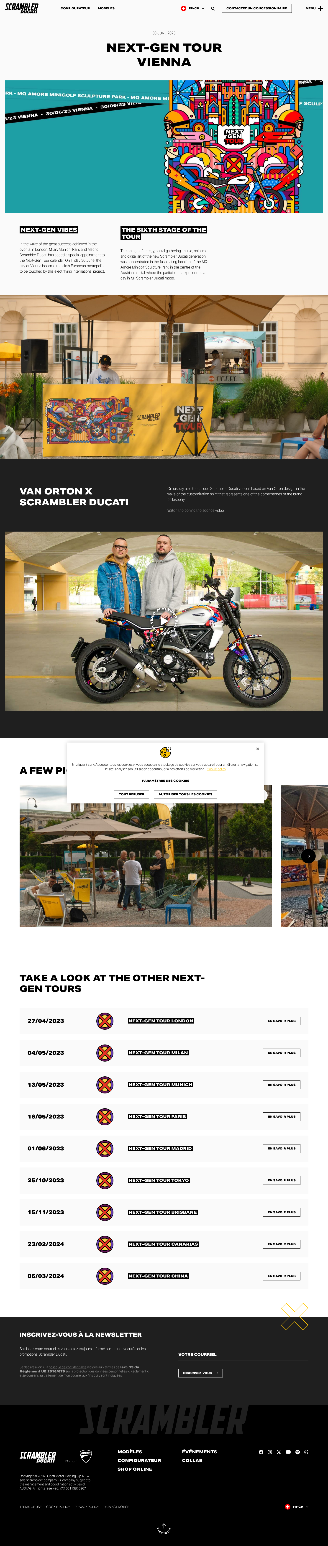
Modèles (106, 8)
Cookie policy (216, 769)
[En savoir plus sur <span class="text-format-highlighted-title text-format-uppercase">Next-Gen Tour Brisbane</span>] (163, 1212)
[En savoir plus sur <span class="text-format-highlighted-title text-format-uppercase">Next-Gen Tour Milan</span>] (158, 1052)
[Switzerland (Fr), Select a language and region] (192, 8)
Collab (192, 1461)
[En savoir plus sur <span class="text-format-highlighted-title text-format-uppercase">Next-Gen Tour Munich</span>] (160, 1084)
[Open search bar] (213, 8)
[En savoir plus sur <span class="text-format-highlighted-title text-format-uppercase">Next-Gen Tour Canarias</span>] (163, 1244)
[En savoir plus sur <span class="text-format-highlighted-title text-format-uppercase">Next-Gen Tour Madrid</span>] (160, 1148)
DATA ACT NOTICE (116, 1507)
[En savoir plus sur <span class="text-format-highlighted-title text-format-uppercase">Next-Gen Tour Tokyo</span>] (159, 1180)
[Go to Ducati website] (86, 1456)
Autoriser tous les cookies (185, 794)
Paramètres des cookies (165, 781)
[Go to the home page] (21, 8)
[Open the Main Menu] (314, 8)
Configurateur (75, 8)
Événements (199, 1452)
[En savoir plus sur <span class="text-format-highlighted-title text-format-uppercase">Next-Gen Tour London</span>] (161, 1021)
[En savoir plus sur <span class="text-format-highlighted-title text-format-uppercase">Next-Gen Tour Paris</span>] (157, 1116)
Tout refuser (131, 794)
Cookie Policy (58, 1507)
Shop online (135, 1469)
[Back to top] (164, 1528)
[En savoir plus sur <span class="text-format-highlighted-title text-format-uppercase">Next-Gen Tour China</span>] (158, 1276)
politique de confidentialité (67, 1367)
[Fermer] (258, 749)
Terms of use (31, 1507)
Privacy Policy (86, 1507)
